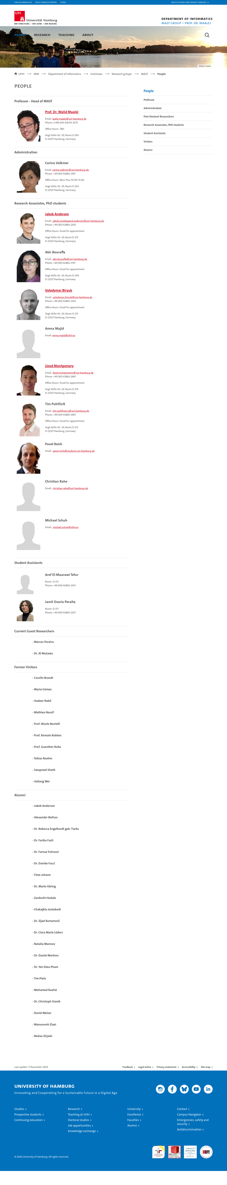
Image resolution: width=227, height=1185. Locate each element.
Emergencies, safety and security (193, 1136)
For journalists (23, 2)
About (87, 34)
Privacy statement (166, 1081)
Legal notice (144, 1081)
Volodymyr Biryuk (58, 304)
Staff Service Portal (46, 2)
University (134, 1123)
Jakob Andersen (57, 228)
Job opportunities (79, 1139)
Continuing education (28, 1134)
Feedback (127, 1081)
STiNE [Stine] (63, 2)
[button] (190, 2)
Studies (19, 1123)
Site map (205, 1081)
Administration (153, 122)
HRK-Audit (189, 1161)
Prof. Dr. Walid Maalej (61, 126)
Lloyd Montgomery (59, 380)
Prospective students (27, 1128)
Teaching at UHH (79, 1128)
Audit (171, 1161)
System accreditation (206, 1163)
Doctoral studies (78, 1134)
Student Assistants (155, 147)
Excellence (134, 1128)
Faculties (133, 1134)
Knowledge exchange (82, 1145)
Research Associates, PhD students (164, 138)
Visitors (148, 155)
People (20, 34)
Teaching (66, 34)
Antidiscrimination (189, 1143)
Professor (149, 113)
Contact (182, 1123)
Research (42, 34)
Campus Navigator (189, 1128)
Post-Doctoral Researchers (159, 130)
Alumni (148, 164)
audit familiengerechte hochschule (158, 1165)
